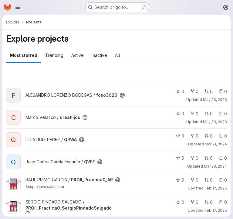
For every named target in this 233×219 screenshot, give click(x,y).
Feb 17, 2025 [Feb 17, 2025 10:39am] (215, 188)
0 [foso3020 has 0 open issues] (223, 91)
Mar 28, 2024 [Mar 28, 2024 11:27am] (215, 166)
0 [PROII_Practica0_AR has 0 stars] (180, 179)
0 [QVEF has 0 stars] (180, 158)
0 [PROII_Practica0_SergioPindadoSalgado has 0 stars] (180, 202)
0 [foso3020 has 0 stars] (180, 91)
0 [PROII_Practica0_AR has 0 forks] (194, 179)
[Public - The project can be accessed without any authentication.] (122, 95)
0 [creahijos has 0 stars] (180, 113)
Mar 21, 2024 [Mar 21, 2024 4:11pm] (216, 144)
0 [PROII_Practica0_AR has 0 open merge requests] (208, 179)
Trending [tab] (54, 55)
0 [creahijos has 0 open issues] (223, 113)
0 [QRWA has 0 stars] (180, 135)
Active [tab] (77, 55)
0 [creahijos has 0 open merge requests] (208, 113)
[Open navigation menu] (18, 7)
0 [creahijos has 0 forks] (194, 113)
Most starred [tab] (23, 55)
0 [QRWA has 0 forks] (194, 135)
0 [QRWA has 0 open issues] (223, 135)
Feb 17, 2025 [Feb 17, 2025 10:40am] (215, 210)
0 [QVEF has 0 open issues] (223, 158)
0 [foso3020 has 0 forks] (194, 91)
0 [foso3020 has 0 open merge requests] (208, 91)
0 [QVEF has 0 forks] (194, 158)
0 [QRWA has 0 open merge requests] (208, 135)
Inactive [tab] (99, 55)
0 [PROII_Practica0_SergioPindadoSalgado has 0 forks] (194, 202)
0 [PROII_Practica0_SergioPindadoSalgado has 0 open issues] (223, 202)
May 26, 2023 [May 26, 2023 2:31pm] (215, 99)
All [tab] (117, 55)
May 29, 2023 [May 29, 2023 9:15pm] (215, 122)
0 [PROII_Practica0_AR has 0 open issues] (223, 179)
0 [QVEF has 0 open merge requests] (208, 158)
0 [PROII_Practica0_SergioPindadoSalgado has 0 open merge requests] (208, 202)
